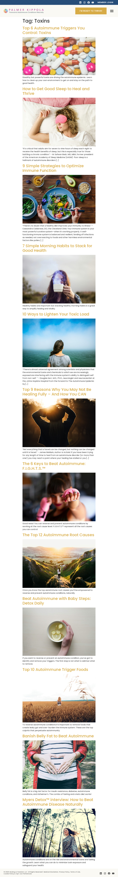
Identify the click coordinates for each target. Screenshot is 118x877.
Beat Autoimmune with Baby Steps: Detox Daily (57, 601)
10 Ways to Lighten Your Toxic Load (56, 314)
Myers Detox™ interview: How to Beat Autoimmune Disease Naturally (58, 802)
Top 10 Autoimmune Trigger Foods (55, 669)
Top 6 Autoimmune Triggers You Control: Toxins (54, 30)
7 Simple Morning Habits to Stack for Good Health (57, 248)
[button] (111, 11)
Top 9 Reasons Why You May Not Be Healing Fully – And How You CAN (57, 392)
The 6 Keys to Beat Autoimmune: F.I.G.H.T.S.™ (54, 466)
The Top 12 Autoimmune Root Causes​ (58, 535)
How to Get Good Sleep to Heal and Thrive (56, 91)
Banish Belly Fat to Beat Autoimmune (58, 736)
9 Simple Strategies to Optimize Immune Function (53, 168)
